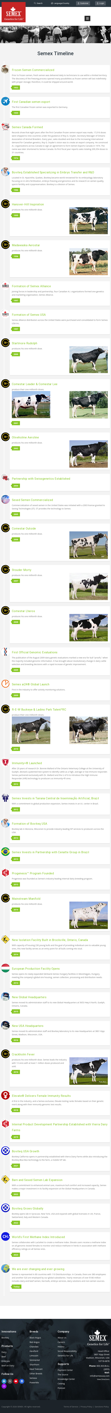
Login (100, 3)
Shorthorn (34, 1364)
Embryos (6, 1361)
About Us (62, 1337)
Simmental (35, 1360)
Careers (61, 1342)
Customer (83, 3)
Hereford (34, 1351)
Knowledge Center (66, 1379)
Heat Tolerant (36, 1369)
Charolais (34, 1346)
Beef (4, 1356)
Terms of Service (71, 1406)
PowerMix (34, 1382)
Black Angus (35, 1337)
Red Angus (35, 1342)
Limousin (34, 1355)
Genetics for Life (65, 1355)
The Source (63, 1374)
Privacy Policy (86, 1406)
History (61, 1346)
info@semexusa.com (99, 1375)
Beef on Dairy (8, 1365)
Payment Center (65, 1370)
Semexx (33, 1378)
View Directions (103, 1379)
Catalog (61, 1383)
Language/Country (60, 3)
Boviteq (5, 1337)
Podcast (61, 1388)
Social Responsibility (67, 1351)
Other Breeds (36, 1373)
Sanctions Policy (102, 1406)
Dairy (4, 1352)
